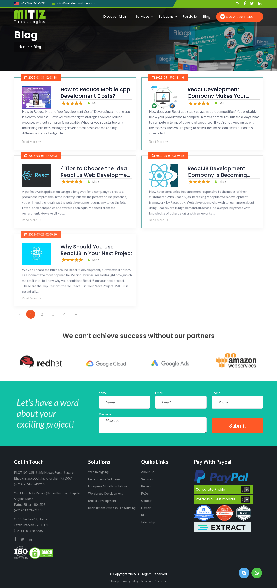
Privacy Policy (130, 581)
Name (103, 393)
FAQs (145, 494)
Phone (216, 393)
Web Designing (98, 472)
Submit (237, 426)
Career (146, 508)
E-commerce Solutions (104, 479)
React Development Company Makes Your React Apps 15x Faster (217, 96)
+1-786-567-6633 (30, 3)
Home (23, 47)
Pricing (146, 486)
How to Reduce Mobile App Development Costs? (95, 93)
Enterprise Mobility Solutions (108, 486)
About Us (147, 472)
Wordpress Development (105, 494)
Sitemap (114, 581)
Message (105, 414)
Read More (31, 142)
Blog (206, 16)
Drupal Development (102, 501)
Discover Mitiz (114, 16)
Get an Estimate (239, 16)
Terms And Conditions (154, 581)
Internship (148, 522)
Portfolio (190, 16)
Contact (146, 501)
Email (159, 393)
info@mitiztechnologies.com (74, 3)
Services (142, 16)
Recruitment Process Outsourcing (112, 508)
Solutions (166, 16)
